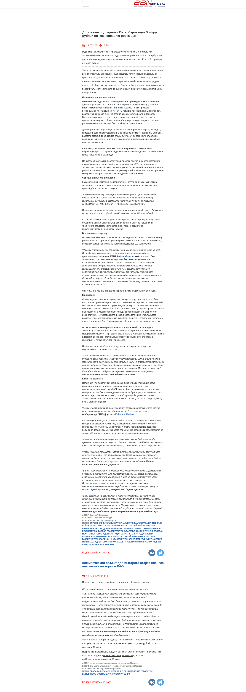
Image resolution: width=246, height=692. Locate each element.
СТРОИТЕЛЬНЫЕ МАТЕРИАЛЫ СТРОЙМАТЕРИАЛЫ (123, 523)
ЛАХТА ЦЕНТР (96, 526)
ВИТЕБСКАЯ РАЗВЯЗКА (103, 544)
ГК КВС (107, 526)
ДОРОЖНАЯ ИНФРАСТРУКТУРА (118, 528)
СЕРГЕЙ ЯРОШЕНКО (133, 536)
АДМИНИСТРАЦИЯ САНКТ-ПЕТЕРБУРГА (121, 534)
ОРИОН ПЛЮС (95, 534)
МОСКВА (115, 671)
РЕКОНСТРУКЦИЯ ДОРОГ (94, 531)
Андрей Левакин (125, 256)
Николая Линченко (113, 107)
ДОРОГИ (94, 523)
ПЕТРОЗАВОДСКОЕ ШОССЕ (109, 536)
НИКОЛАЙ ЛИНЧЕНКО (141, 542)
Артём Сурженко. (120, 635)
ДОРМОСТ (138, 528)
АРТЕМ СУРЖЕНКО (121, 674)
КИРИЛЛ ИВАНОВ (152, 528)
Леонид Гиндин (125, 414)
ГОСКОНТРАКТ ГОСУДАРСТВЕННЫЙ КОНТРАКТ (129, 531)
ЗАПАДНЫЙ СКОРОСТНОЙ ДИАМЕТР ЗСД (110, 542)
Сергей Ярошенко (99, 489)
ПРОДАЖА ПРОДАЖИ (100, 671)
